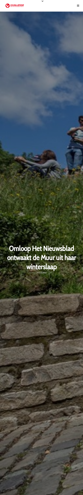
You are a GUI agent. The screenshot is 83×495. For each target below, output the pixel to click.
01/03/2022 (41, 273)
